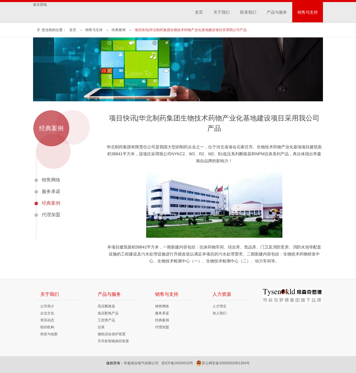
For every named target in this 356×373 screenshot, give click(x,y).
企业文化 (47, 313)
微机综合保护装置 (112, 334)
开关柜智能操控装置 (113, 341)
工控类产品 (106, 320)
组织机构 (47, 327)
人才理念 (219, 306)
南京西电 (40, 5)
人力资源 (221, 294)
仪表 (101, 327)
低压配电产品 (108, 313)
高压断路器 (106, 306)
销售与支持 (307, 12)
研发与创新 (49, 334)
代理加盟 (51, 214)
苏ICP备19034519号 (177, 363)
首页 (199, 12)
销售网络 (51, 179)
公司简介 (47, 306)
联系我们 (248, 12)
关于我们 (221, 12)
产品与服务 (277, 12)
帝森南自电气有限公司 (141, 363)
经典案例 (119, 30)
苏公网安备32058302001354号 (223, 363)
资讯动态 (47, 320)
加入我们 (219, 313)
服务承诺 (51, 191)
